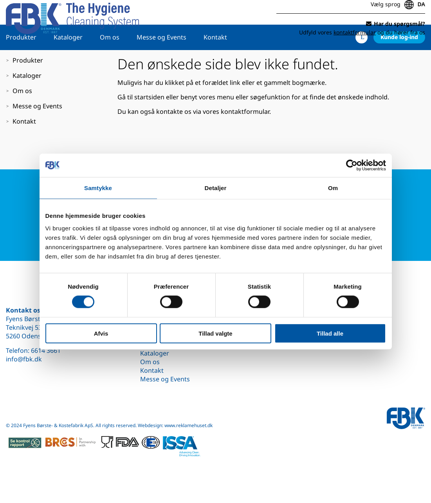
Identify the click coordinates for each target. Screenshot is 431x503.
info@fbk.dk (24, 359)
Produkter (21, 61)
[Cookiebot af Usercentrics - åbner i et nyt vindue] (351, 165)
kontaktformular (245, 135)
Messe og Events (161, 61)
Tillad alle (330, 333)
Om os (109, 61)
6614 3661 (46, 350)
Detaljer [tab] (216, 188)
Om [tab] (333, 188)
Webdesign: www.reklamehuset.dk (175, 425)
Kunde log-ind (399, 61)
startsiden (149, 121)
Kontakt (215, 61)
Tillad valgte (215, 333)
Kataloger (68, 61)
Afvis (101, 333)
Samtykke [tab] (98, 188)
